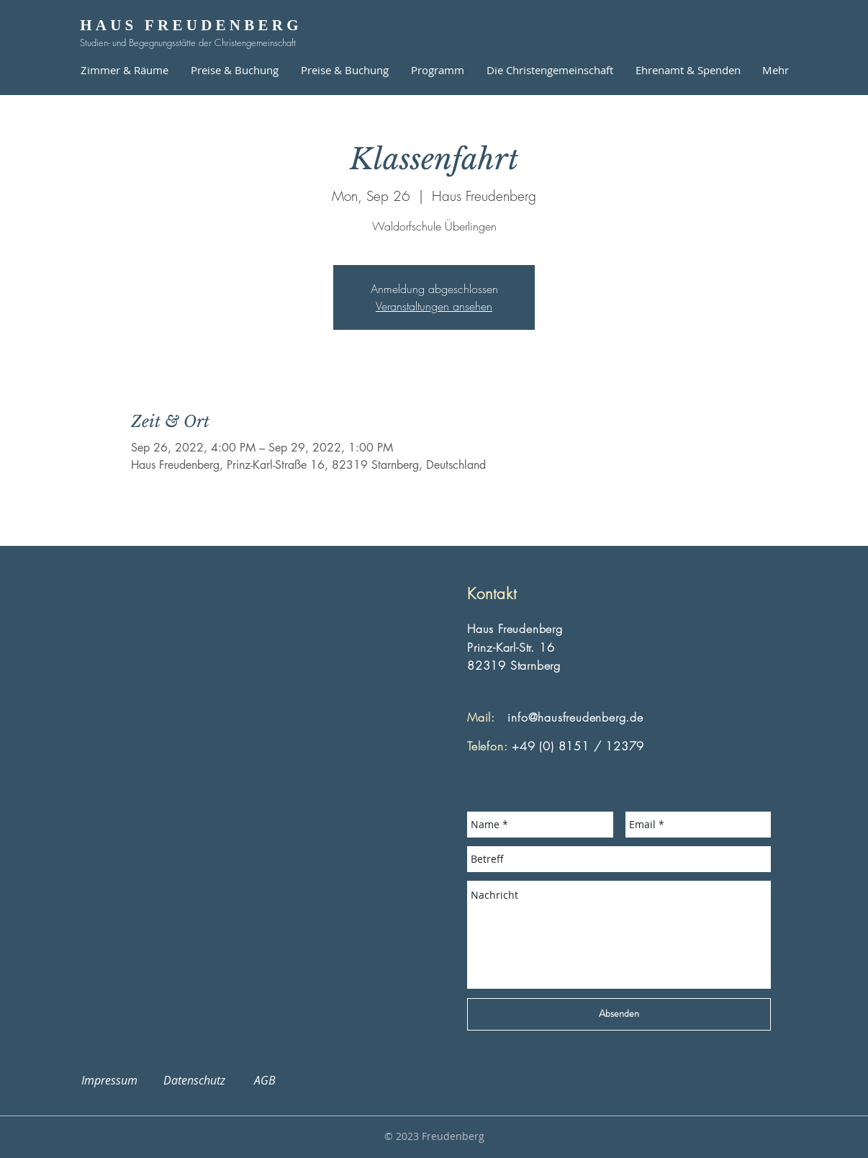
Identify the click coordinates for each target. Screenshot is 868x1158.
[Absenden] (619, 1014)
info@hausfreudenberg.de (575, 717)
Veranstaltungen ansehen (434, 306)
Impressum (118, 1080)
